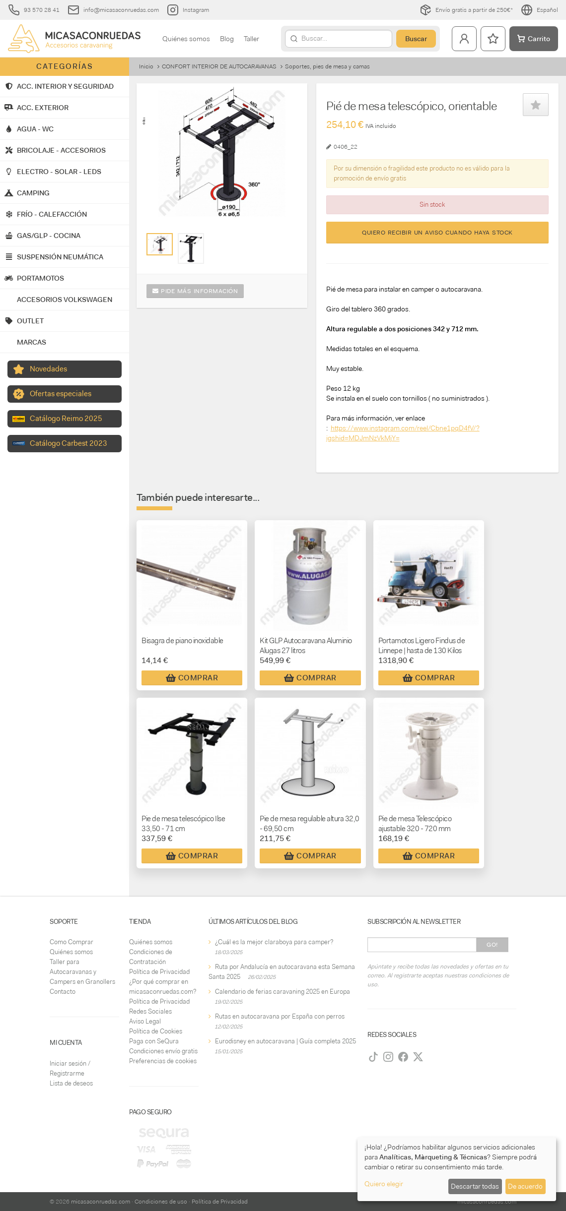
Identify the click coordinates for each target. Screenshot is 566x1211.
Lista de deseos (71, 1083)
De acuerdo (525, 1186)
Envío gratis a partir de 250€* (466, 10)
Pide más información (195, 291)
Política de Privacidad (159, 972)
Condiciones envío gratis (163, 1051)
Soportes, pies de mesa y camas (327, 66)
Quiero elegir (383, 1183)
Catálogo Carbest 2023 (68, 443)
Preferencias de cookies (163, 1061)
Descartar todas (475, 1186)
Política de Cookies (155, 1031)
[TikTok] (373, 1057)
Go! (492, 945)
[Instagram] (388, 1057)
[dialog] (456, 1169)
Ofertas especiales (60, 394)
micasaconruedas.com (100, 1202)
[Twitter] (418, 1057)
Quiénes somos (186, 38)
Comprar (192, 678)
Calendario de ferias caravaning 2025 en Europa (282, 991)
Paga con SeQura (154, 1041)
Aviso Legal (145, 1021)
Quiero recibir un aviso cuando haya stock (437, 233)
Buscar (416, 38)
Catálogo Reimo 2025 (66, 419)
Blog (227, 38)
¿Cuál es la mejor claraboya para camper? (274, 942)
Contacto (62, 991)
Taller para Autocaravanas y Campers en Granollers (82, 972)
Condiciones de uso (161, 1202)
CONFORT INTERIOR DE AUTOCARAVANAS (219, 66)
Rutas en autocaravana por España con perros (280, 1016)
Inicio (146, 66)
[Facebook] (403, 1057)
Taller (251, 38)
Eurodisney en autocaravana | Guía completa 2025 (285, 1041)
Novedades (48, 369)
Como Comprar (71, 942)
